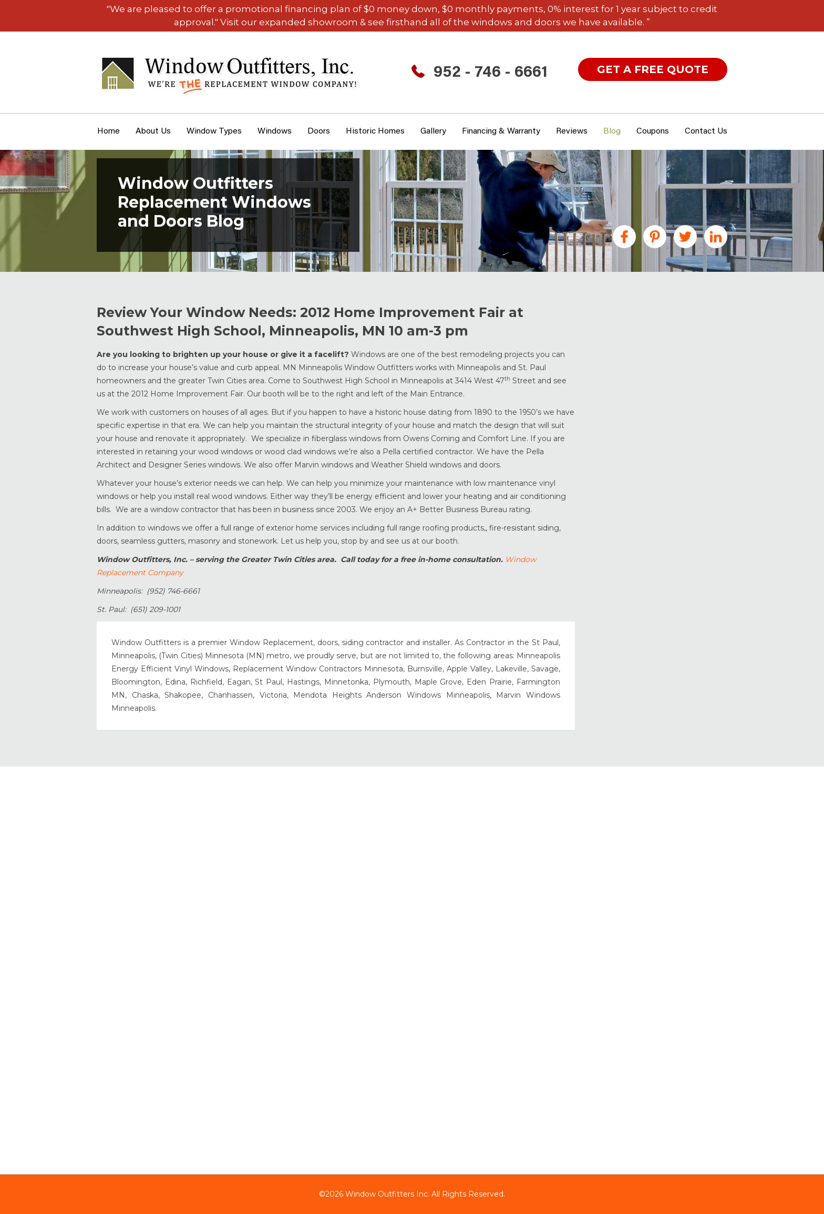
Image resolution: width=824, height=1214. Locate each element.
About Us (153, 131)
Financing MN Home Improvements (644, 419)
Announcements (638, 344)
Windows (275, 131)
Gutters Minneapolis (644, 454)
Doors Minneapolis (641, 384)
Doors (318, 131)
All (609, 328)
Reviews (572, 131)
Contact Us (706, 131)
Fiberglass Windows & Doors (661, 399)
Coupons (652, 131)
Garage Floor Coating (646, 439)
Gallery (433, 131)
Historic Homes (375, 131)
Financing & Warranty (501, 131)
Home (108, 131)
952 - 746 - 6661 (491, 73)
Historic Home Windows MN (659, 469)
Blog (612, 131)
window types (214, 131)
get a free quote (652, 69)
